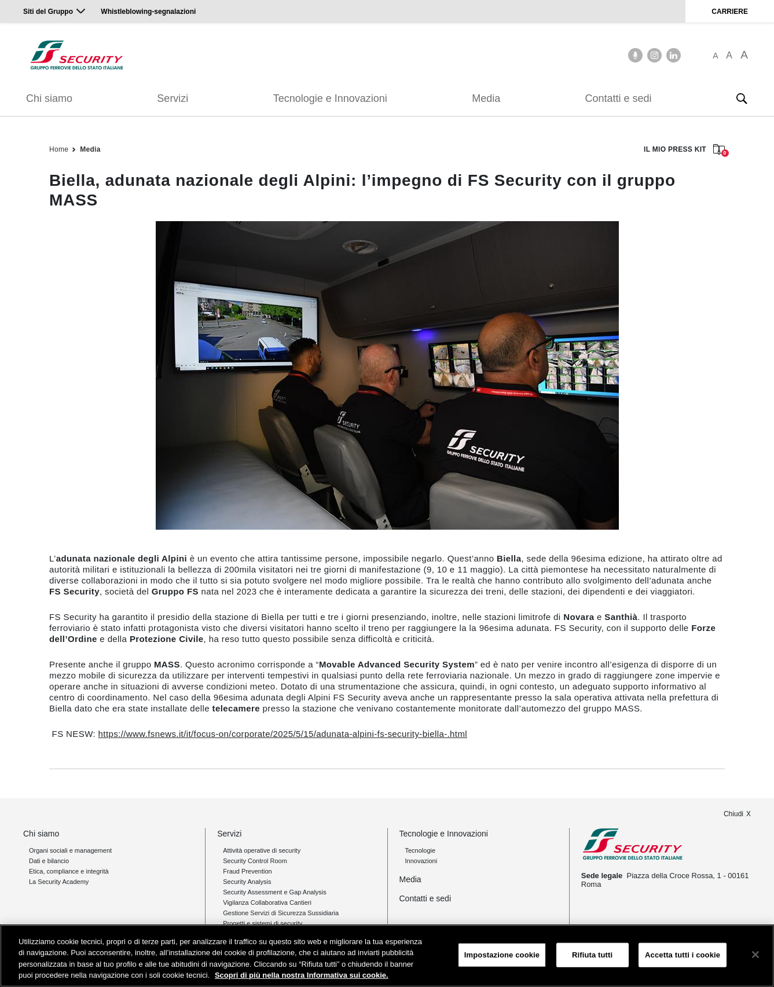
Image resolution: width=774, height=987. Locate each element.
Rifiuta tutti (592, 955)
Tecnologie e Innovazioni (330, 98)
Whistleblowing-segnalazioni (148, 12)
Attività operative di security (261, 850)
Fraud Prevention (247, 871)
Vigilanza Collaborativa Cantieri (267, 902)
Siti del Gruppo (48, 12)
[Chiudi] (755, 954)
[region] (387, 955)
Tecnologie (420, 850)
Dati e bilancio (49, 860)
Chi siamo (49, 98)
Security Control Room (255, 860)
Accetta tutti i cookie (682, 955)
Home (58, 149)
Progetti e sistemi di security (262, 923)
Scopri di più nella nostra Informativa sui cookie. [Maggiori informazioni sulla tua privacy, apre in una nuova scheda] (301, 975)
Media (486, 98)
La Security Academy (59, 881)
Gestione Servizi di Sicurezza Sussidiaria (281, 912)
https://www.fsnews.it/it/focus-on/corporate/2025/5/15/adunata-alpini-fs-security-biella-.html (282, 734)
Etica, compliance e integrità (69, 871)
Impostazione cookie (502, 955)
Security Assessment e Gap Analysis (275, 892)
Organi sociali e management (70, 850)
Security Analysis (247, 881)
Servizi (172, 98)
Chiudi (733, 814)
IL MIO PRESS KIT (684, 150)
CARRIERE (729, 12)
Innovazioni (421, 860)
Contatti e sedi (618, 98)
